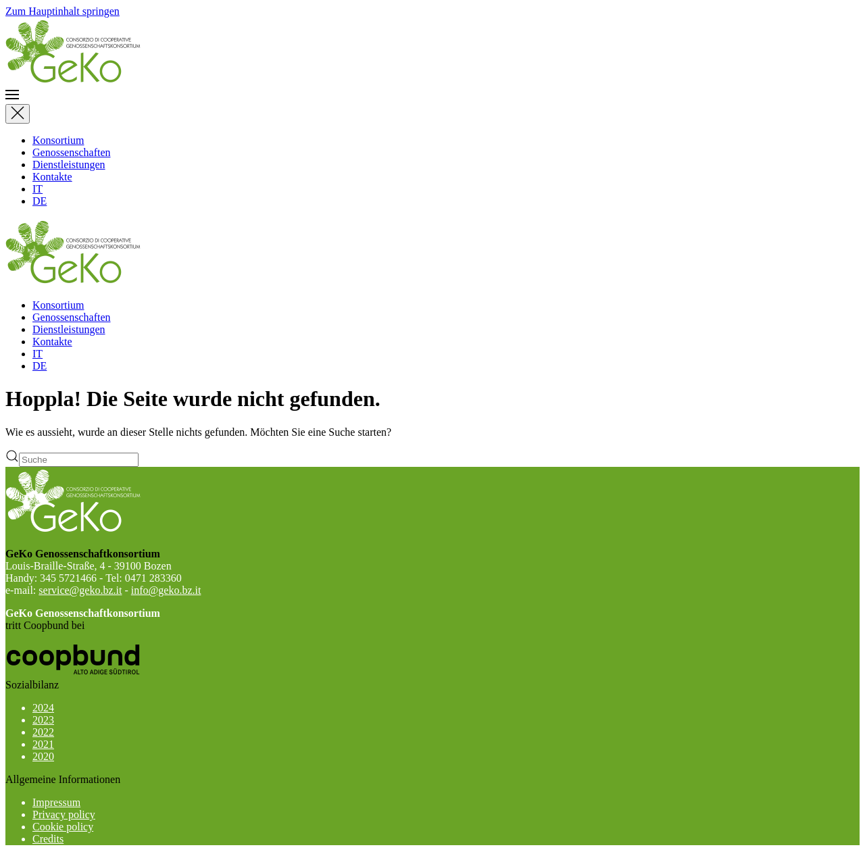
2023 (43, 720)
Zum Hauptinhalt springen (62, 11)
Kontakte (52, 176)
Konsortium (58, 140)
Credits (48, 839)
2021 (43, 744)
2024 (43, 707)
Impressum (56, 802)
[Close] (17, 114)
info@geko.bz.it (166, 590)
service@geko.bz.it (80, 590)
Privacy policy (63, 814)
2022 (43, 732)
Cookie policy (62, 826)
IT (37, 189)
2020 (43, 756)
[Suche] (79, 460)
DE (39, 201)
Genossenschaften (71, 152)
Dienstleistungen (68, 164)
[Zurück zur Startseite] (73, 81)
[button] (432, 96)
